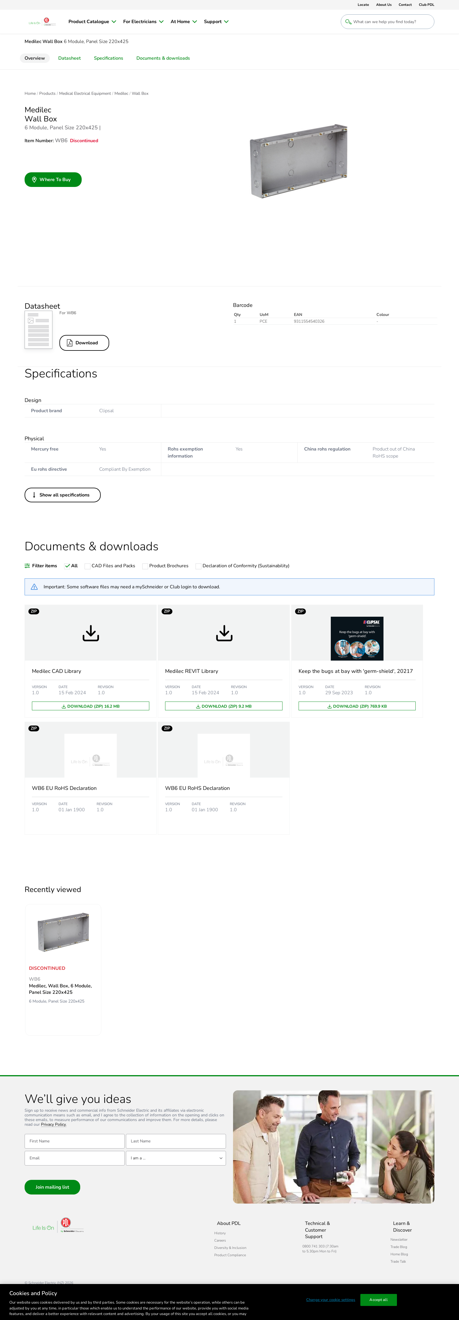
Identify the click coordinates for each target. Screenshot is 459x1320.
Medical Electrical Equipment (85, 93)
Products (47, 93)
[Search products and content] (387, 21)
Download (84, 342)
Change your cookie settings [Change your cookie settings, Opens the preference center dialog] (330, 1301)
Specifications (108, 58)
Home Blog (382, 1247)
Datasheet (69, 58)
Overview (35, 58)
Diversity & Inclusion (142, 1247)
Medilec (121, 93)
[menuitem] (92, 22)
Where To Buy (51, 180)
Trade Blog (381, 1240)
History (132, 1233)
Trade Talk (380, 1255)
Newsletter (381, 1233)
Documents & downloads (163, 58)
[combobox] (176, 1159)
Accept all (378, 1301)
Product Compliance (142, 1255)
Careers (132, 1240)
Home (30, 93)
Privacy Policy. (53, 1126)
